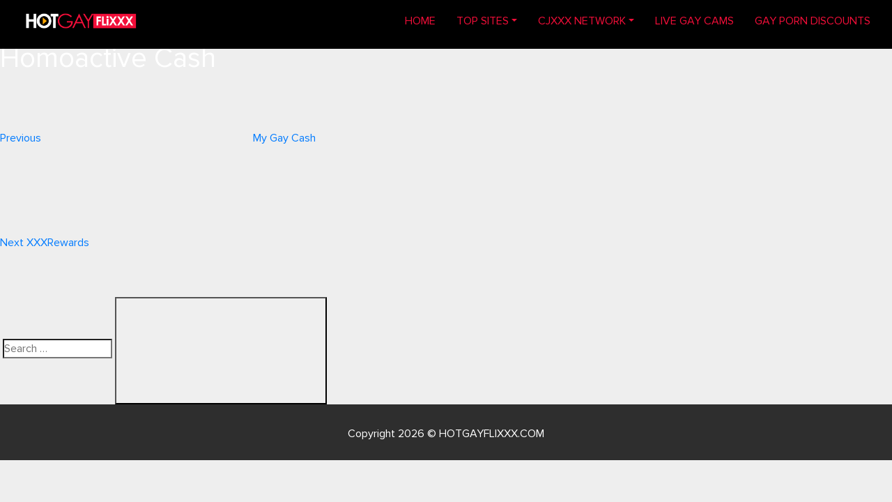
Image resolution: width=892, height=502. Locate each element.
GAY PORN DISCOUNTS (812, 21)
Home (425, 20)
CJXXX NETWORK (582, 21)
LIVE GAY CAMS (694, 21)
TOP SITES (482, 21)
